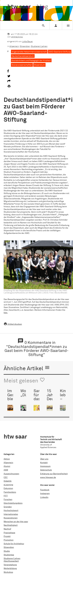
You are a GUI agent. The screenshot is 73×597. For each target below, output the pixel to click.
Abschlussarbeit (11, 561)
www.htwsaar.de (48, 477)
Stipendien (25, 46)
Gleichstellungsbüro (13, 503)
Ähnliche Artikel (27, 368)
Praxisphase (9, 533)
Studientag (9, 555)
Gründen (8, 507)
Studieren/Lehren (39, 46)
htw (27, 7)
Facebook (44, 490)
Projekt (7, 536)
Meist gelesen (24, 380)
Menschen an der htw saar (16, 522)
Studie (7, 551)
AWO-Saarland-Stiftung (60, 52)
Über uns (44, 459)
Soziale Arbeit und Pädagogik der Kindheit (31, 61)
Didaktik (8, 481)
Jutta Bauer (27, 42)
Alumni (7, 466)
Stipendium (39, 65)
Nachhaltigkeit (11, 525)
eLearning (8, 485)
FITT (6, 496)
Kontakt (44, 463)
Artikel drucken (13, 324)
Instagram (45, 494)
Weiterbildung (10, 568)
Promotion (8, 540)
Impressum (45, 466)
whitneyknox (17, 37)
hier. (6, 313)
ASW (6, 470)
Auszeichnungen (11, 474)
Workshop (8, 572)
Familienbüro (10, 492)
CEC (6, 477)
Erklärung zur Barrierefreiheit (54, 474)
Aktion (7, 459)
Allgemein (14, 46)
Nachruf (7, 529)
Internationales (11, 514)
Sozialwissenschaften (22, 65)
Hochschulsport (11, 510)
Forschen (8, 500)
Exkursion (8, 488)
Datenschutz (46, 470)
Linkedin (44, 497)
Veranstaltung (10, 565)
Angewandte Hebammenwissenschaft (29, 52)
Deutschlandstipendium (23, 56)
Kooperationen (11, 518)
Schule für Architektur (14, 544)
